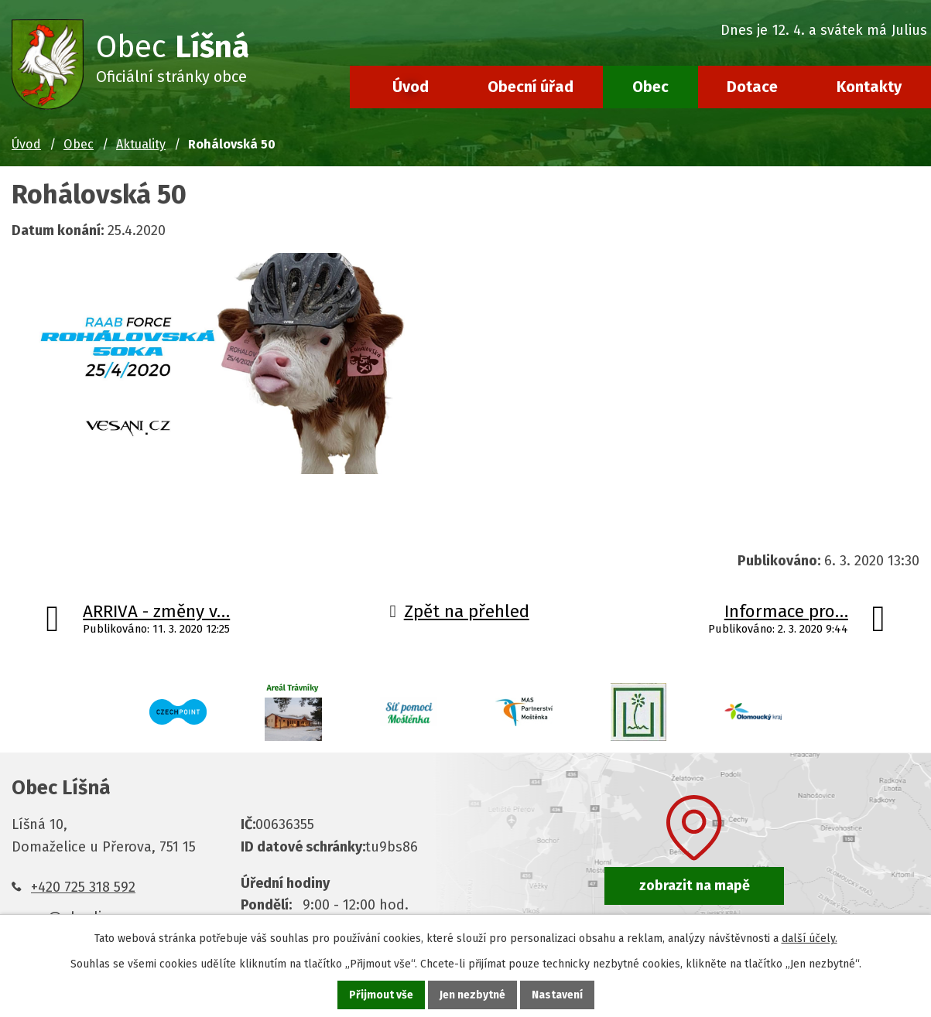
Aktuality (141, 144)
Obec (650, 86)
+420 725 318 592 (83, 887)
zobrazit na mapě (694, 885)
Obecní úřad (530, 86)
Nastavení (557, 995)
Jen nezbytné (472, 995)
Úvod (410, 86)
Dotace (752, 86)
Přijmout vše (381, 995)
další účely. (809, 938)
